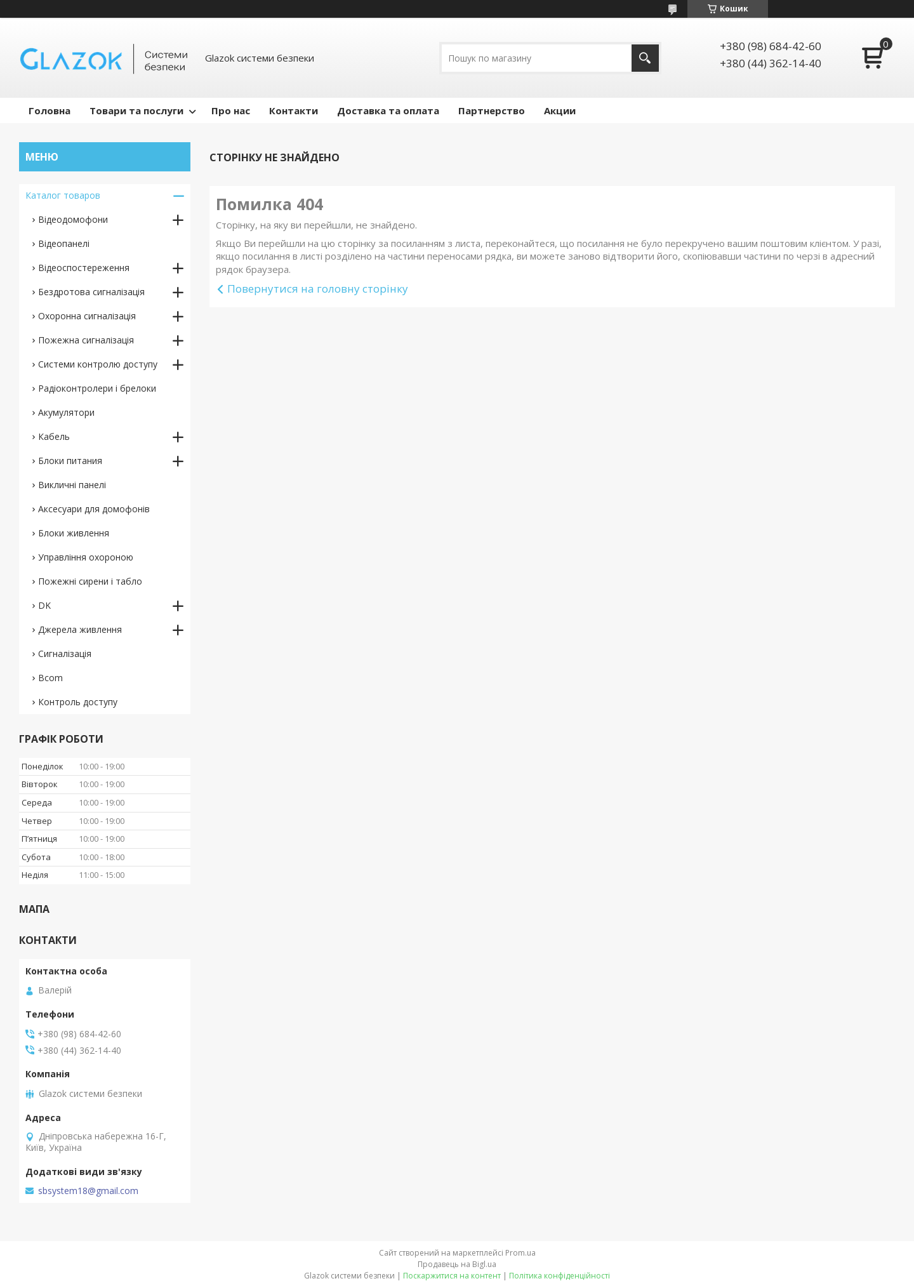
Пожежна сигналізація (86, 340)
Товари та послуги (136, 110)
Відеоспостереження (83, 268)
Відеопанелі (63, 243)
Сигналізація (64, 653)
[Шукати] (645, 58)
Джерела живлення (80, 629)
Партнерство (491, 110)
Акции (560, 110)
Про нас (230, 110)
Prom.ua (520, 1252)
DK (44, 605)
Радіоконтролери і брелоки (97, 388)
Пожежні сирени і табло (90, 581)
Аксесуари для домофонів (94, 509)
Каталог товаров (62, 195)
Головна (49, 110)
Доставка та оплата (388, 110)
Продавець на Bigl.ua (457, 1264)
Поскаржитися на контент (452, 1275)
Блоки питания (70, 461)
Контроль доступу (77, 702)
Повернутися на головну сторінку (317, 288)
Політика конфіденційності (559, 1275)
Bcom (50, 678)
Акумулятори (66, 412)
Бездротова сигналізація (91, 292)
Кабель (54, 436)
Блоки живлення (73, 533)
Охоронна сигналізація (87, 316)
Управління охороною (85, 557)
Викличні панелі (72, 485)
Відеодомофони (73, 219)
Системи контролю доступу (97, 364)
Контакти (293, 110)
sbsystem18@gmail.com (88, 1191)
